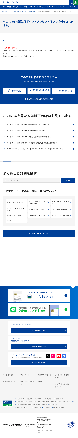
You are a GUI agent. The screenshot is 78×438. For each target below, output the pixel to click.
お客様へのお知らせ (29, 7)
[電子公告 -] (62, 356)
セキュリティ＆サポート (59, 7)
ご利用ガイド (17, 7)
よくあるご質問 (6, 7)
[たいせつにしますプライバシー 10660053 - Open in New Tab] (71, 428)
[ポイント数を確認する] (10, 386)
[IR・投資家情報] (62, 354)
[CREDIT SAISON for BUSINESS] (39, 288)
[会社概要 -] (62, 346)
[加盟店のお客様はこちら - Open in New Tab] (39, 304)
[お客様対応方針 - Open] (37, 408)
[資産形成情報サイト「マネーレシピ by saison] (62, 377)
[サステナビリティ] (62, 351)
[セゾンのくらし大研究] (62, 382)
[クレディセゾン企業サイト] (62, 343)
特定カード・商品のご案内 (29, 11)
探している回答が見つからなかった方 (40, 99)
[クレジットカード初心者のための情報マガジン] (62, 370)
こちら (19, 56)
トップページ (5, 11)
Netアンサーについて (43, 7)
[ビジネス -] (62, 349)
